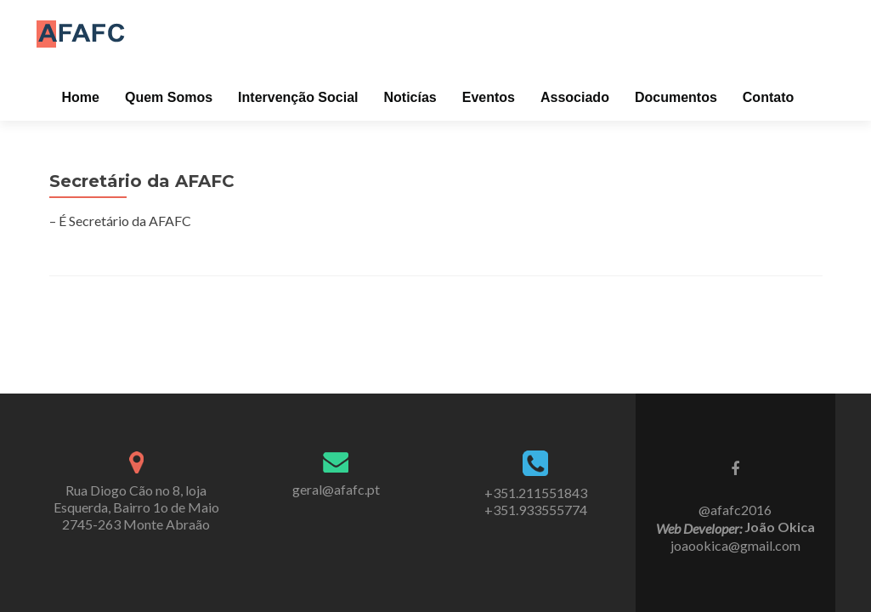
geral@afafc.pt (336, 489)
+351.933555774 (535, 510)
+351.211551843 (535, 492)
